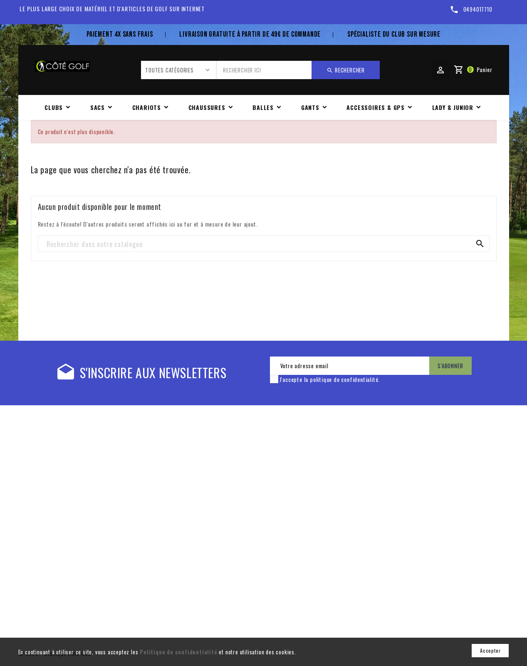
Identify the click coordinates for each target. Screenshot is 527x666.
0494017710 (477, 9)
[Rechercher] (263, 244)
